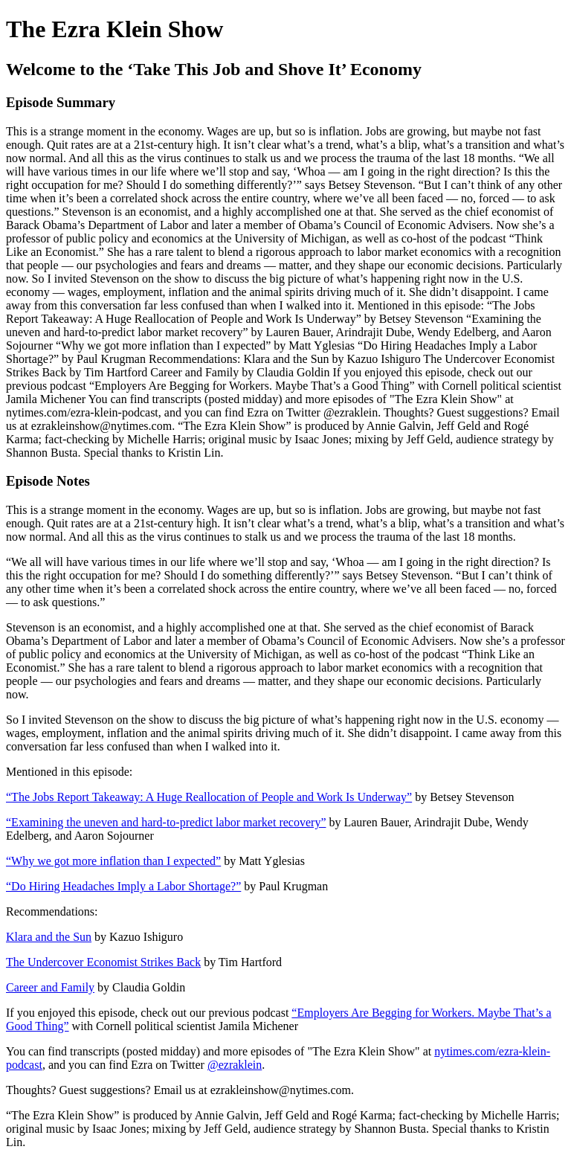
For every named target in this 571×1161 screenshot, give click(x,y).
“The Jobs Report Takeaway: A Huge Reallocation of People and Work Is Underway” (209, 797)
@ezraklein (234, 1064)
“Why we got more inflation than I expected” (113, 861)
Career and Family (50, 987)
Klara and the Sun (48, 936)
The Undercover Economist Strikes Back (103, 962)
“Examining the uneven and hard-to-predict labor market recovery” (166, 822)
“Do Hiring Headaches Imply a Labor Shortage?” (123, 886)
